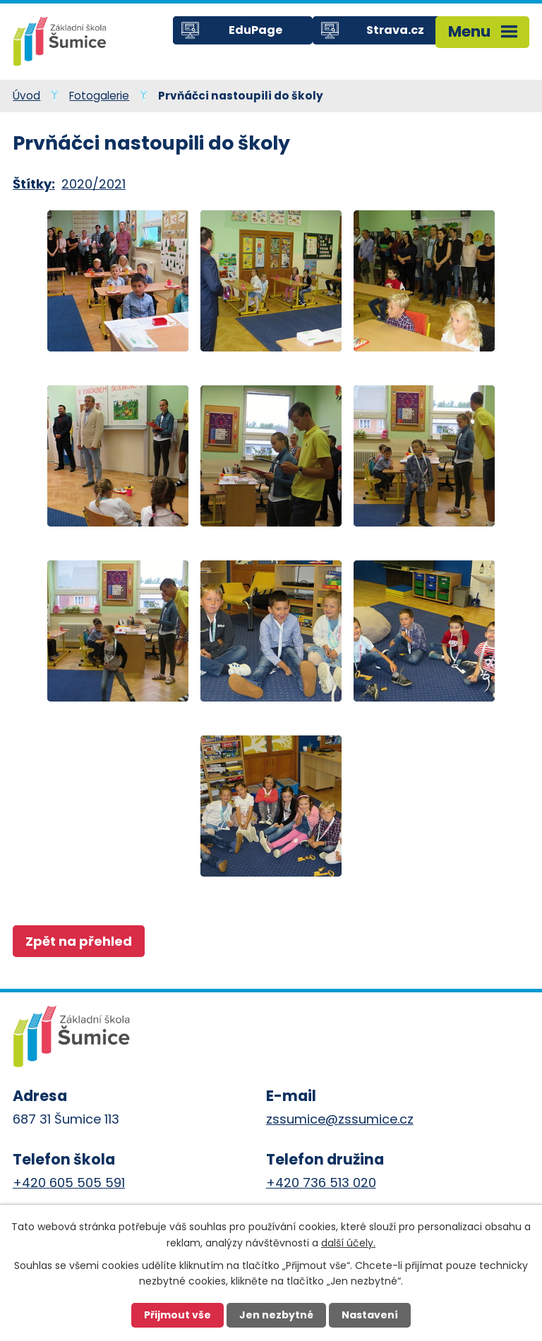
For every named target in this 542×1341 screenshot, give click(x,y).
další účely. (348, 1242)
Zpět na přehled (78, 941)
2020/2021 (93, 184)
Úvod (26, 95)
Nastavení (370, 1315)
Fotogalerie (99, 95)
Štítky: (34, 184)
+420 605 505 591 (69, 1182)
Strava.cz (395, 30)
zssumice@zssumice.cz (340, 1119)
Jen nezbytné (276, 1315)
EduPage (255, 30)
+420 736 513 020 (321, 1182)
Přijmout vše (177, 1315)
